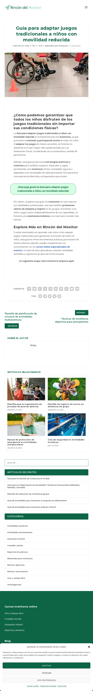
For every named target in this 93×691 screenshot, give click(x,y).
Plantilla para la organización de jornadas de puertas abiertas (24, 405)
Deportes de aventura (17, 552)
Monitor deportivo (16, 565)
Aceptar (46, 665)
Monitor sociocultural (17, 571)
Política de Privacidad (48, 686)
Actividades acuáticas (17, 526)
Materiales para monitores (56, 45)
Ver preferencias (46, 680)
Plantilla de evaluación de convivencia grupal (28, 494)
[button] (89, 647)
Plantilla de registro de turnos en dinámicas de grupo (66, 405)
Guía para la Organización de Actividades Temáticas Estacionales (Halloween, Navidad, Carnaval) (43, 486)
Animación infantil (16, 539)
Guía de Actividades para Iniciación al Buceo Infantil (31, 507)
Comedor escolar (15, 545)
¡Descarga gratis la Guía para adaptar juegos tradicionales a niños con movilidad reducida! (43, 189)
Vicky (27, 45)
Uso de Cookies (33, 686)
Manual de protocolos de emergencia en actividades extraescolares (22, 442)
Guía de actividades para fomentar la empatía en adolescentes (37, 500)
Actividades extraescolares (19, 532)
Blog (8, 641)
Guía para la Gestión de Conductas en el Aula (28, 478)
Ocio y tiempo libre (16, 578)
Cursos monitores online (21, 606)
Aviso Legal (62, 686)
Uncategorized (14, 584)
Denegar (46, 673)
